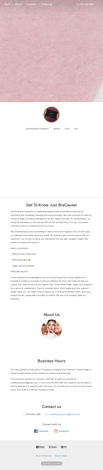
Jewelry (56, 128)
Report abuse (61, 456)
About (18, 4)
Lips (76, 128)
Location (31, 4)
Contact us (46, 4)
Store (7, 4)
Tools (67, 128)
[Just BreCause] (51, 115)
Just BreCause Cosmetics (37, 128)
